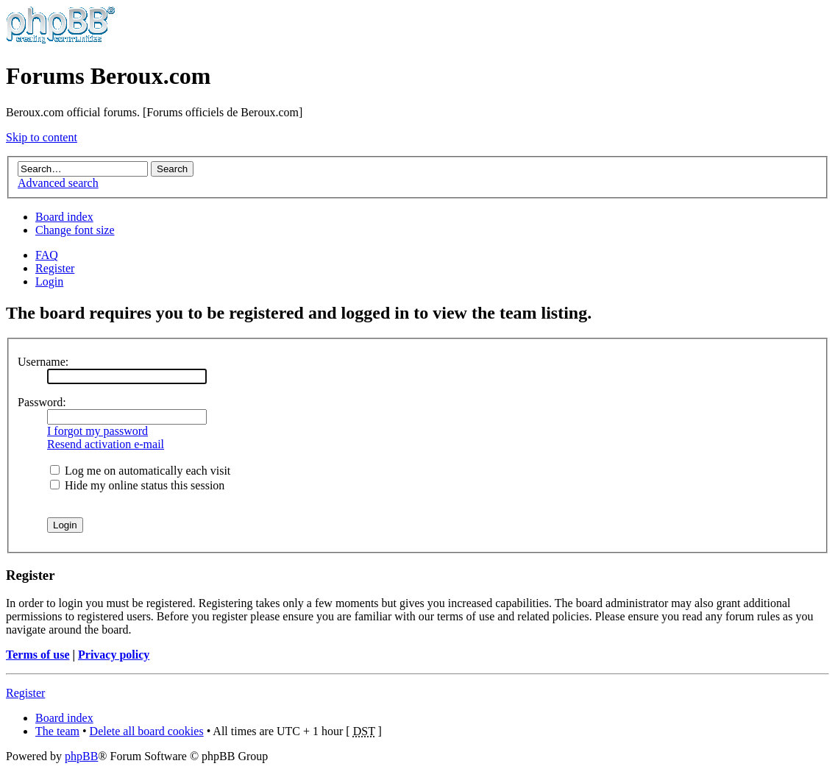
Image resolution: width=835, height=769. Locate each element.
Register (54, 268)
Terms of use (38, 654)
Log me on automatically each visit (140, 470)
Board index (64, 216)
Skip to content (41, 137)
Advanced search (58, 183)
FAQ (46, 255)
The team (57, 731)
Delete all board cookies (147, 731)
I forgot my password (97, 431)
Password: (42, 402)
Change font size (75, 230)
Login (49, 281)
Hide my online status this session (137, 485)
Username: (43, 361)
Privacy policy (113, 654)
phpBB (81, 756)
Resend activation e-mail (105, 444)
